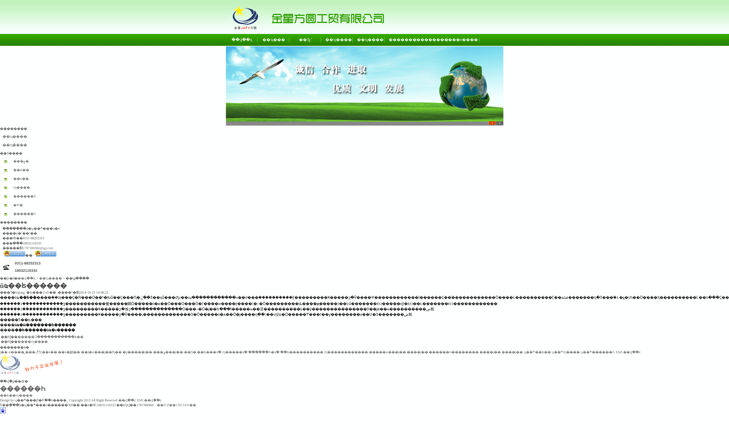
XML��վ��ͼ (628, 352)
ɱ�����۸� (234, 352)
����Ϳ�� (417, 352)
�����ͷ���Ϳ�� (387, 352)
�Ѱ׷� (18, 205)
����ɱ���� (33, 342)
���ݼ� (21, 161)
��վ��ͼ (127, 400)
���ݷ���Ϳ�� (168, 352)
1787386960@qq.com (38, 248)
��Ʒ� (190, 352)
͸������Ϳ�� (4, 352)
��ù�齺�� (69, 352)
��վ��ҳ (242, 40)
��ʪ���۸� (209, 352)
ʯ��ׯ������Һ (598, 352)
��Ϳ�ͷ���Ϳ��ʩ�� (101, 352)
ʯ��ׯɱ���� (566, 352)
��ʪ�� (21, 170)
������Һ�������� (454, 352)
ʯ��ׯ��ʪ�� (537, 352)
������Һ (24, 196)
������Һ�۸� (263, 352)
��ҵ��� (273, 40)
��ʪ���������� (301, 352)
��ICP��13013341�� (176, 405)
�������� (400, 40)
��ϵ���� (464, 40)
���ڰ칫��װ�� (41, 352)
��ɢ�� (21, 179)
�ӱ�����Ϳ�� (137, 352)
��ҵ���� (337, 40)
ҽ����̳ (16, 352)
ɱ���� (21, 188)
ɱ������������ (346, 352)
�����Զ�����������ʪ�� (51, 337)
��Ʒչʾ (305, 40)
